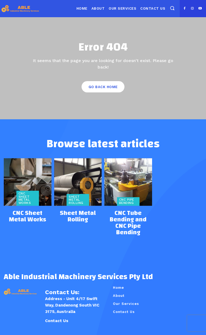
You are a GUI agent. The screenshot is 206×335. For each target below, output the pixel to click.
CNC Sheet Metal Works (27, 200)
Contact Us (56, 302)
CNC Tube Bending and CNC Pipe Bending (128, 214)
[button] (172, 8)
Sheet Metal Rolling (75, 200)
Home (118, 269)
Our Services (126, 285)
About (118, 277)
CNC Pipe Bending (126, 201)
